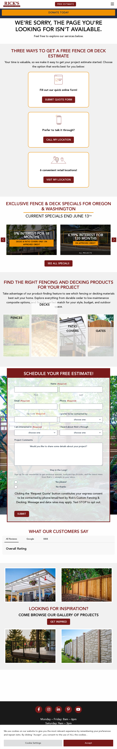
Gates (101, 349)
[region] (58, 737)
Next (114, 258)
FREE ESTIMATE (65, 22)
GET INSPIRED (58, 640)
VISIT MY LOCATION (58, 197)
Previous (3, 258)
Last (81, 413)
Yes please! (61, 500)
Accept (88, 743)
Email (22, 419)
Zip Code (31, 432)
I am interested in (28, 445)
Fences (16, 336)
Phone (68, 419)
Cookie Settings (33, 743)
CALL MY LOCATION (58, 158)
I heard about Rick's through (74, 445)
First (36, 413)
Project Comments (23, 458)
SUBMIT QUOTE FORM (58, 117)
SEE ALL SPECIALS (58, 281)
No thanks (61, 505)
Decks (44, 323)
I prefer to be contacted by (73, 432)
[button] (2, 575)
